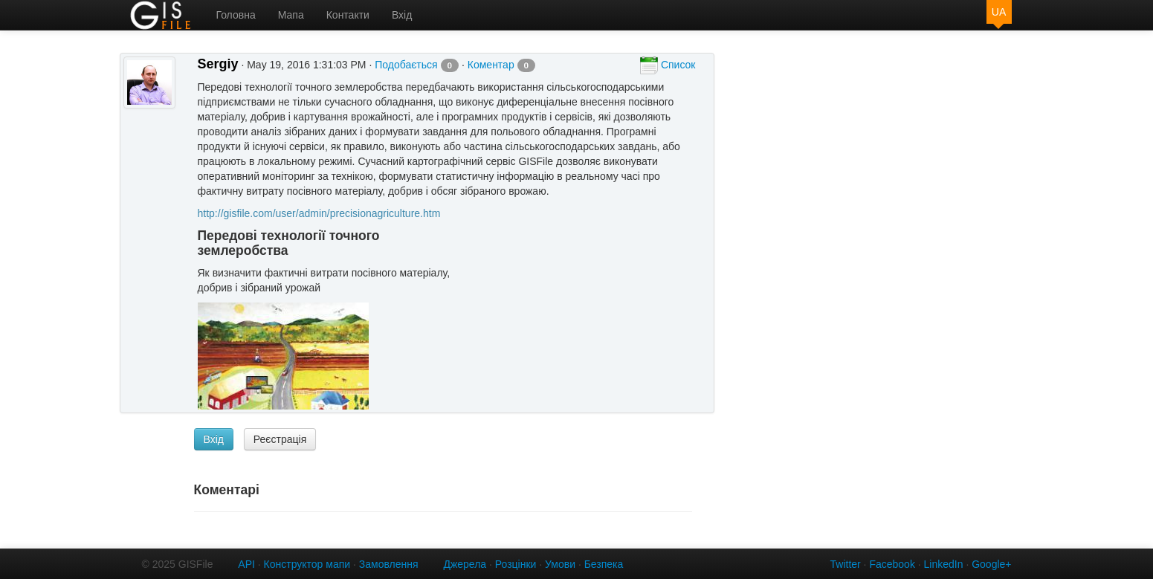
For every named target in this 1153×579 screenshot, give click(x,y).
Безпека (604, 564)
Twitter (845, 564)
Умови (560, 564)
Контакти (347, 15)
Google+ (991, 564)
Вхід (402, 15)
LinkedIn (943, 564)
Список (667, 65)
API (246, 564)
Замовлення (389, 564)
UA (999, 12)
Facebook (891, 564)
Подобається (417, 65)
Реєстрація (279, 439)
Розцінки (516, 564)
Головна (236, 15)
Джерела (464, 564)
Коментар (501, 65)
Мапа (291, 15)
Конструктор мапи (307, 564)
